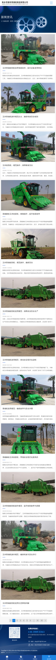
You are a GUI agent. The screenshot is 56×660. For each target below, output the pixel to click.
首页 (11, 21)
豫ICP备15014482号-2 (12, 652)
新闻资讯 (17, 21)
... (33, 620)
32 (42, 620)
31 (37, 620)
